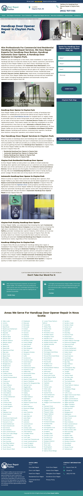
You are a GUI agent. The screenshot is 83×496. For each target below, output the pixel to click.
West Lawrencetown (70, 424)
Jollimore (26, 404)
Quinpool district (49, 441)
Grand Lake (26, 364)
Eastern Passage (8, 445)
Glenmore (26, 354)
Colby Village (7, 391)
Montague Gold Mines (51, 352)
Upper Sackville (69, 402)
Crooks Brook (7, 404)
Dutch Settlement (8, 424)
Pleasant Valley (48, 412)
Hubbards (26, 391)
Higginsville (27, 387)
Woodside (67, 445)
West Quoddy (68, 431)
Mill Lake (46, 346)
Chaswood (6, 381)
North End (47, 379)
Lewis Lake (26, 426)
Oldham (46, 385)
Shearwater (68, 336)
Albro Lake (6, 321)
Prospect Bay (48, 433)
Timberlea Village (69, 389)
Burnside (5, 371)
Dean (4, 410)
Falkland (26, 334)
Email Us (69, 470)
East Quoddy (7, 441)
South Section (68, 356)
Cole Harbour (7, 393)
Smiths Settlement (70, 350)
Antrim (5, 323)
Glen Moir (26, 350)
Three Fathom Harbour (71, 385)
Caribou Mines (7, 373)
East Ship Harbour (8, 443)
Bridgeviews (7, 364)
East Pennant (7, 435)
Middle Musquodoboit (51, 340)
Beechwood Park (8, 350)
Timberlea (67, 387)
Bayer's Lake (7, 331)
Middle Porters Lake (50, 342)
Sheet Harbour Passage (71, 340)
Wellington (67, 414)
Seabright (67, 329)
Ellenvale (26, 323)
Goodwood (26, 358)
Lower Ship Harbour (29, 447)
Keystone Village (28, 408)
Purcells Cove (48, 437)
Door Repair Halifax (53, 493)
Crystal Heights (8, 406)
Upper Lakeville (69, 396)
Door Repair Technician (13, 15)
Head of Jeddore (28, 381)
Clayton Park (7, 387)
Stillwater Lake (69, 369)
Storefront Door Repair (53, 476)
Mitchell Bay (48, 350)
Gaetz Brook (27, 344)
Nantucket (47, 371)
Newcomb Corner (49, 375)
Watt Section (68, 408)
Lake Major (26, 418)
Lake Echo (26, 414)
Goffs (25, 356)
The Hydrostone (69, 381)
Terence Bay (68, 379)
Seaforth (67, 331)
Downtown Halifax (9, 420)
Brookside (6, 367)
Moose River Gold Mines (51, 356)
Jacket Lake (27, 400)
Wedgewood (68, 412)
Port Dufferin (48, 416)
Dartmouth (6, 408)
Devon (5, 416)
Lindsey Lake (27, 427)
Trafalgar (67, 391)
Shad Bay (67, 333)
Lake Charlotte (28, 412)
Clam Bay (6, 383)
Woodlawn (67, 443)
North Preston (48, 381)
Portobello (47, 425)
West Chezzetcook (70, 416)
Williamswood (68, 439)
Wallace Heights (69, 406)
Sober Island (68, 352)
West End (67, 420)
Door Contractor (26, 15)
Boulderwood (7, 360)
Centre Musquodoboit (10, 377)
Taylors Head (68, 375)
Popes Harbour (49, 414)
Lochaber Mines (28, 433)
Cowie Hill (6, 400)
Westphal (67, 433)
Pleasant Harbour (49, 408)
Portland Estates (49, 422)
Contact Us (77, 15)
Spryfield (67, 365)
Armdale (5, 325)
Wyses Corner (68, 447)
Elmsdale (26, 325)
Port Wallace (48, 418)
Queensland (47, 439)
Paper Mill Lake (49, 396)
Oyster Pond (48, 393)
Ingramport (27, 398)
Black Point (6, 356)
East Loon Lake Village (10, 433)
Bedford (5, 344)
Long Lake (26, 435)
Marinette (47, 331)
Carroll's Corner (8, 375)
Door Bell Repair (34, 467)
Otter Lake (47, 389)
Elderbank (26, 321)
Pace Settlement (49, 394)
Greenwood (27, 365)
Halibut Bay (27, 371)
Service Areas (69, 15)
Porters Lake (48, 420)
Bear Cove (6, 334)
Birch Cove (6, 354)
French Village (27, 342)
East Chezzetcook (8, 426)
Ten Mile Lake (68, 377)
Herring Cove (27, 385)
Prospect (47, 431)
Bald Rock (6, 327)
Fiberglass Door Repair (53, 473)
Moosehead (47, 358)
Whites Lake (68, 435)
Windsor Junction (69, 441)
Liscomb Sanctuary (29, 429)
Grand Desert (27, 362)
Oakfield (46, 383)
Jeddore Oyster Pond (30, 402)
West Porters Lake (70, 429)
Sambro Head (68, 325)
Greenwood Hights (29, 367)
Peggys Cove (48, 400)
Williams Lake (68, 437)
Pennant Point (48, 406)
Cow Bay (5, 398)
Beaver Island (7, 342)
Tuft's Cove (68, 393)
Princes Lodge (48, 429)
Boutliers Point (7, 362)
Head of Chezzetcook (30, 379)
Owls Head (47, 391)
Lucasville (47, 325)
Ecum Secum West (9, 449)
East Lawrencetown (9, 431)
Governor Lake (28, 360)
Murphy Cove (48, 363)
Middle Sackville (49, 344)
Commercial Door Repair (34, 480)
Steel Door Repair (34, 473)
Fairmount (26, 331)
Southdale (67, 358)
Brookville (6, 369)
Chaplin (5, 379)
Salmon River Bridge (50, 451)
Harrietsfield (27, 375)
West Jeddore (68, 422)
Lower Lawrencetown (30, 441)
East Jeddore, (7, 429)
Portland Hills (48, 423)
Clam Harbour (7, 385)
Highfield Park (27, 389)
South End (67, 354)
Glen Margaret (27, 348)
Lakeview (26, 422)
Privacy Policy (50, 479)
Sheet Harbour (69, 338)
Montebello (47, 354)
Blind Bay (6, 358)
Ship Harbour (68, 346)
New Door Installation (57, 15)
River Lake (47, 445)
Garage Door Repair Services (41, 15)
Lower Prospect (28, 443)
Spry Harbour (68, 364)
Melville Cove (48, 338)
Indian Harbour (28, 396)
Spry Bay (67, 362)
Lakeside (26, 420)
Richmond (47, 443)
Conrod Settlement (9, 396)
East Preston (7, 439)
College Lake (7, 395)
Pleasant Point (48, 410)
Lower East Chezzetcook (31, 439)
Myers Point (47, 369)
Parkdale (47, 398)
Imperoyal (26, 395)
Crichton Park (7, 402)
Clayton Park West (9, 389)
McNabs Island (48, 334)
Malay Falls (47, 327)
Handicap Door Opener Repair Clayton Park (28, 18)
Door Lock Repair (34, 470)
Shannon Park (68, 334)
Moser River (47, 360)
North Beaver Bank (50, 377)
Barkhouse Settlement (10, 329)
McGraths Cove (49, 332)
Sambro (66, 321)
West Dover (68, 418)
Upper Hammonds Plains (72, 395)
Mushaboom (48, 365)
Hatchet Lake (27, 377)
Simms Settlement (70, 348)
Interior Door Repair (52, 470)
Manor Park (47, 329)
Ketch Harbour (28, 406)
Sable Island (47, 449)
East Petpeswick (8, 437)
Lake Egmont (27, 416)
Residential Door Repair (36, 476)
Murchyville (47, 362)
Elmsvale (26, 327)
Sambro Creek (68, 323)
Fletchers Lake (28, 340)
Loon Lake (26, 437)
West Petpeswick (69, 427)
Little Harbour (27, 431)
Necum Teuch (48, 373)
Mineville (46, 348)
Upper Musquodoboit (71, 400)
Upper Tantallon (69, 404)
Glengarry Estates (29, 352)
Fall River (26, 336)
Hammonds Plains (29, 373)
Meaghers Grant (49, 336)
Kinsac (25, 410)
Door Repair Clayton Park (11, 18)
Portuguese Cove (49, 427)
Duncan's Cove (7, 422)
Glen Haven (26, 346)
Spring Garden (68, 360)
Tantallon (67, 373)
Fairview (26, 333)
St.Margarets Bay (69, 367)
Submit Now (69, 89)
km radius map (69, 118)
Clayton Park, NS (38, 9)
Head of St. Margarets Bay (31, 383)
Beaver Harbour (8, 340)
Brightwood (6, 365)
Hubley (25, 393)
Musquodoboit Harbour (51, 367)
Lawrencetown (28, 424)
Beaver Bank (7, 336)
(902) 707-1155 (67, 10)
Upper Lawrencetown (71, 398)
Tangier (66, 371)
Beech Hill (6, 346)
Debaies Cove (7, 412)
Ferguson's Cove (28, 338)
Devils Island (7, 414)
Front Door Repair (51, 467)
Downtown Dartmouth (10, 418)
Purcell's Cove (48, 435)
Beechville (6, 348)
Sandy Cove (68, 327)
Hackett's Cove (28, 369)
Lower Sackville (28, 445)
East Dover (6, 427)
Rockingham (48, 447)
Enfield (25, 329)
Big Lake (5, 352)
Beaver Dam (7, 338)
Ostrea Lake (48, 387)
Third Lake (67, 383)
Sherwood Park (69, 344)
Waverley (67, 410)
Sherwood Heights (70, 342)
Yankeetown (68, 449)
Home (3, 15)
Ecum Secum (7, 447)
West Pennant (68, 426)
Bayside (5, 333)
